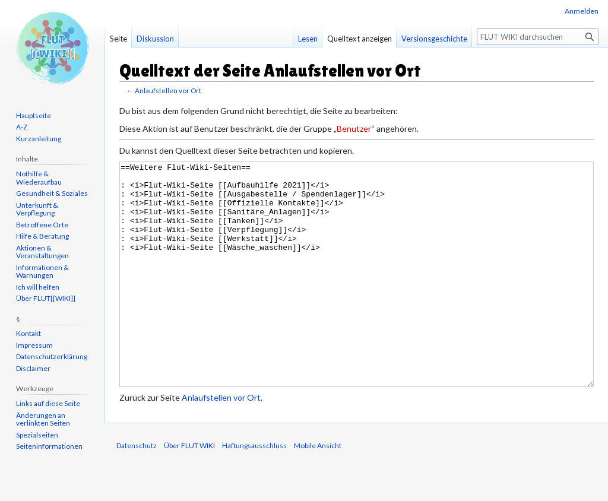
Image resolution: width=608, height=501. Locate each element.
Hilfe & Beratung (42, 236)
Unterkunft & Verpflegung (37, 209)
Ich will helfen (37, 287)
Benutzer (354, 128)
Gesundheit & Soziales (52, 193)
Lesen (308, 38)
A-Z (21, 126)
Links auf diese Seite (48, 403)
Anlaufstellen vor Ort (168, 90)
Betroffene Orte (42, 224)
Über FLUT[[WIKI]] (45, 298)
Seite (118, 38)
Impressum (34, 345)
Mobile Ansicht (317, 490)
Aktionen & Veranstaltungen (42, 252)
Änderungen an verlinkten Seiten (43, 419)
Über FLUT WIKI (189, 490)
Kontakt (28, 333)
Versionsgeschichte (434, 38)
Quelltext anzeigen (359, 38)
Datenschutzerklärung (51, 356)
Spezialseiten (37, 434)
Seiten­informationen (49, 446)
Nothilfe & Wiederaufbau (39, 177)
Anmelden (581, 11)
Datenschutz (136, 490)
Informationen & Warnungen (42, 271)
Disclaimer (33, 368)
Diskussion (155, 38)
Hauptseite (33, 115)
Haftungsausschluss (254, 490)
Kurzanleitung (38, 138)
